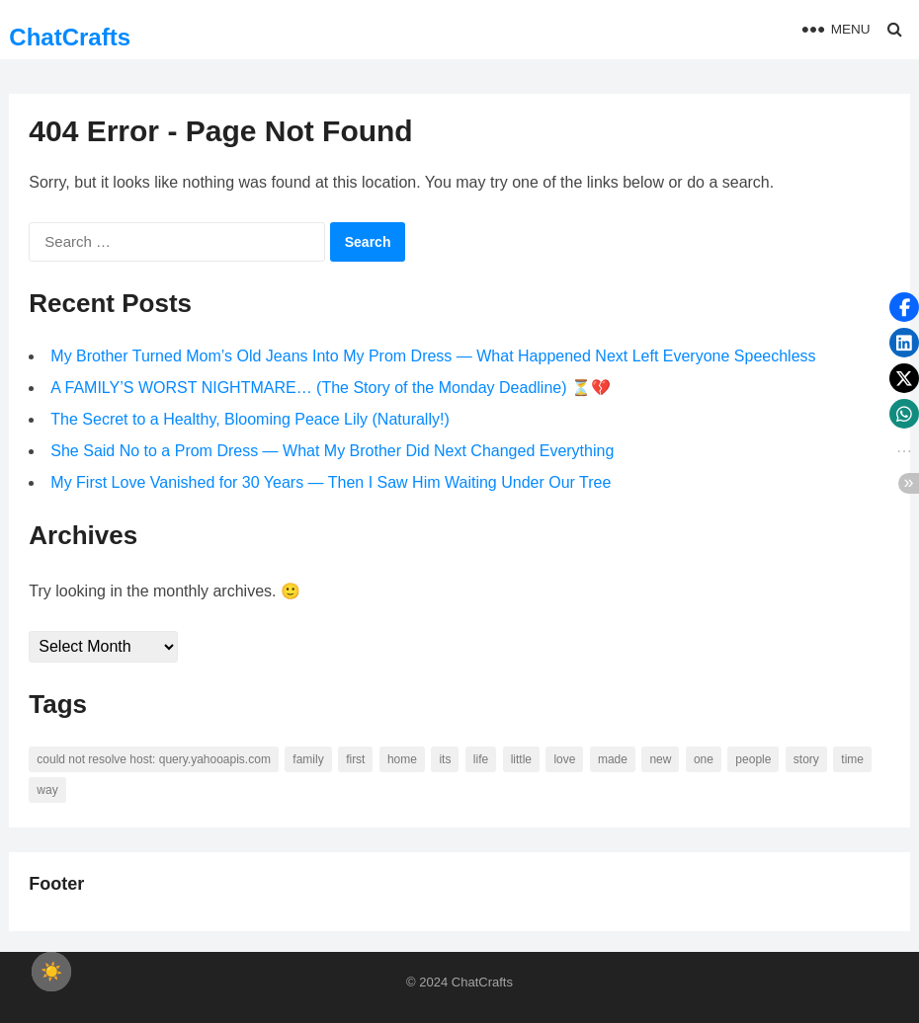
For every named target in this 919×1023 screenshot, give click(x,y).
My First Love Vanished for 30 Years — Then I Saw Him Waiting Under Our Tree (330, 482)
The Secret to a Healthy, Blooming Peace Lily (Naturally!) (249, 419)
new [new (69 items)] (660, 759)
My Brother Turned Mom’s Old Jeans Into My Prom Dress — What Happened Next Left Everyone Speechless (432, 356)
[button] (904, 307)
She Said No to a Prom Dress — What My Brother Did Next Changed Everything (332, 450)
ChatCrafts (69, 37)
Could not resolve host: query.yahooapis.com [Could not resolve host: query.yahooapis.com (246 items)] (154, 759)
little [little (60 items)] (521, 759)
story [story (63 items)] (806, 759)
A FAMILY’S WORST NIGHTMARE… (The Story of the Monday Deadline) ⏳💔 (330, 387)
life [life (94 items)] (480, 759)
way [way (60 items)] (47, 790)
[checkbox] (51, 971)
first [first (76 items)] (355, 759)
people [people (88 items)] (753, 759)
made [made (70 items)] (612, 759)
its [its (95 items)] (445, 759)
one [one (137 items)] (703, 759)
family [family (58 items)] (307, 759)
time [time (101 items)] (852, 759)
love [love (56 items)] (564, 759)
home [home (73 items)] (402, 759)
